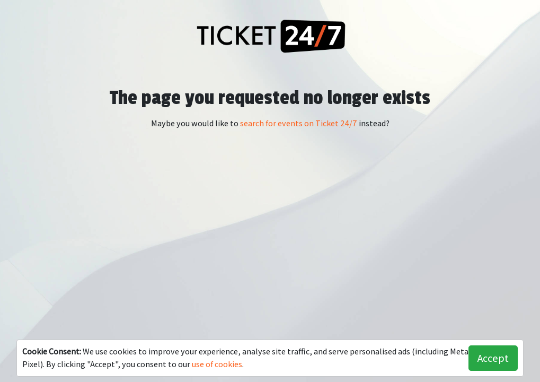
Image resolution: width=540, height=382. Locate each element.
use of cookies (217, 364)
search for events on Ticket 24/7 (298, 123)
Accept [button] (493, 358)
